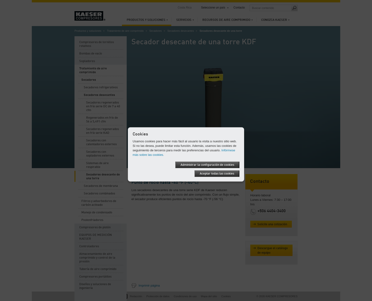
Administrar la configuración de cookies (207, 164)
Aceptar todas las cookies (217, 173)
